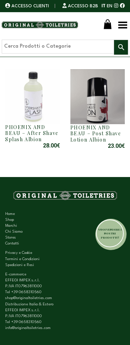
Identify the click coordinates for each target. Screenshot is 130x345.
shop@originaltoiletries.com (28, 298)
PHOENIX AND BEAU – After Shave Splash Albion (32, 133)
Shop (9, 220)
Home (10, 214)
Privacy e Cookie (18, 253)
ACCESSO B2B (80, 6)
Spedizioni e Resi (19, 265)
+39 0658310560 (26, 292)
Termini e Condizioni (22, 259)
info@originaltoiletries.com (28, 328)
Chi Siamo (14, 232)
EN (109, 6)
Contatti (12, 244)
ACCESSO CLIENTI (27, 6)
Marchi (11, 226)
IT (103, 6)
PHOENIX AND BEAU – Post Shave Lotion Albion (95, 133)
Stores (10, 238)
